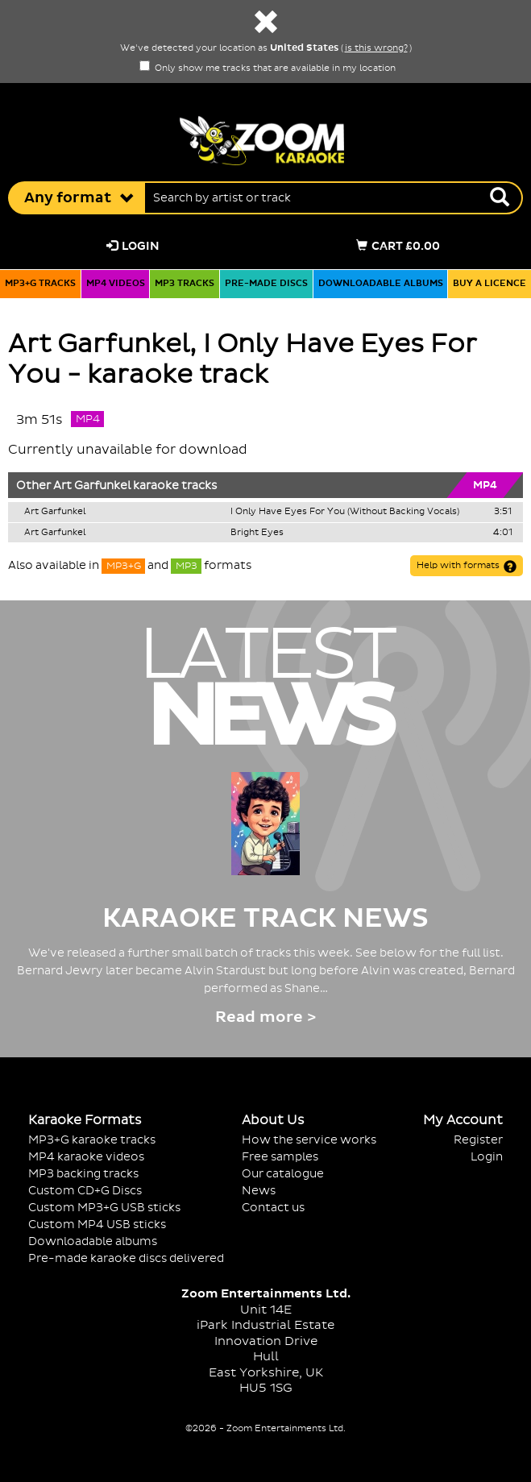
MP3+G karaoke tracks (92, 1140)
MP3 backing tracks (83, 1174)
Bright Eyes (257, 532)
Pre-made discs (266, 283)
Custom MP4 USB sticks (97, 1224)
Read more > (265, 1017)
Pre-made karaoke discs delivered (126, 1258)
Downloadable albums (380, 283)
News (259, 1191)
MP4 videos (115, 283)
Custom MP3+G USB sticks (104, 1207)
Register (478, 1140)
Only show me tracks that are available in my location (267, 68)
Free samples (280, 1157)
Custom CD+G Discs (85, 1191)
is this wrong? (376, 48)
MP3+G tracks (40, 283)
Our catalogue (283, 1174)
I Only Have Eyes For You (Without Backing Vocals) (344, 511)
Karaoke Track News (265, 919)
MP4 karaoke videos (86, 1157)
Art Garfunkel (92, 486)
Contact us (273, 1207)
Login (133, 246)
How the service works (309, 1140)
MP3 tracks (184, 283)
